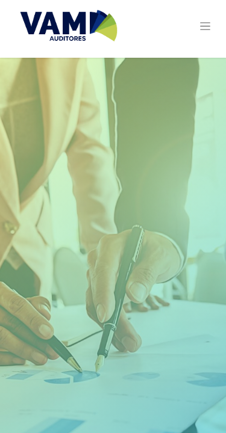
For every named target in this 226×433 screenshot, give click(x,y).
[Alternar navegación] (205, 26)
